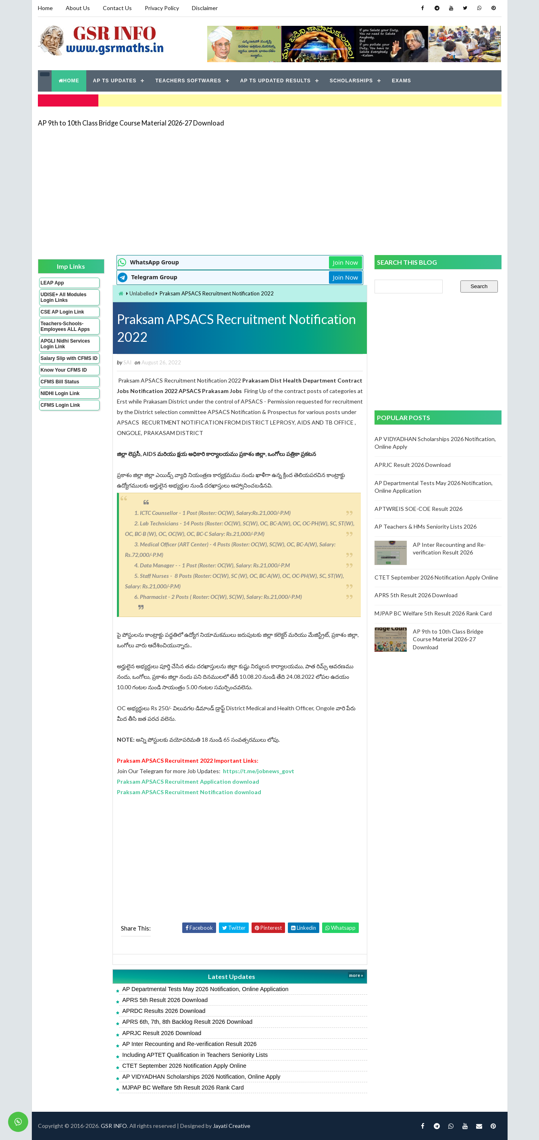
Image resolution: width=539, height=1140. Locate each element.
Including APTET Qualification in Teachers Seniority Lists (195, 1055)
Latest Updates (231, 976)
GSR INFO (114, 1125)
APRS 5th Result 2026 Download (165, 1000)
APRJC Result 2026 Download (161, 1033)
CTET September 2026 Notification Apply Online (184, 1066)
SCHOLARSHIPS (351, 81)
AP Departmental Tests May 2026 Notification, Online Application (205, 989)
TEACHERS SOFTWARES (188, 81)
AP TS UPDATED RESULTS (275, 81)
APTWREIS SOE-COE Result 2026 (418, 508)
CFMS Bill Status (60, 382)
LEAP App (52, 283)
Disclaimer (205, 7)
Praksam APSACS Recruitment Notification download (189, 792)
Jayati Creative (231, 1125)
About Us (78, 7)
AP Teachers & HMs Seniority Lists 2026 (426, 526)
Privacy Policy (162, 7)
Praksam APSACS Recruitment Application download (188, 781)
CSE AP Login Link (62, 312)
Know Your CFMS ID (64, 370)
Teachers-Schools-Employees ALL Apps (65, 326)
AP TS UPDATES (115, 81)
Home (45, 7)
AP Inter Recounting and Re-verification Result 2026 (189, 1044)
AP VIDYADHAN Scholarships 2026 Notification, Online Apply (201, 1076)
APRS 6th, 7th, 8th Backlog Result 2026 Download (187, 1022)
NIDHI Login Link (60, 393)
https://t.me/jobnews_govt (258, 771)
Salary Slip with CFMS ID (69, 358)
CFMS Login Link (60, 405)
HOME (68, 81)
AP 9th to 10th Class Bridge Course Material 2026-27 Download (131, 123)
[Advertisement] (270, 190)
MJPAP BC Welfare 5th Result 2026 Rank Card (183, 1087)
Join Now (345, 262)
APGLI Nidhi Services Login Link (65, 343)
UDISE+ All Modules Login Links (64, 297)
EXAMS (401, 81)
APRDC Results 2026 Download (163, 1011)
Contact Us (117, 7)
